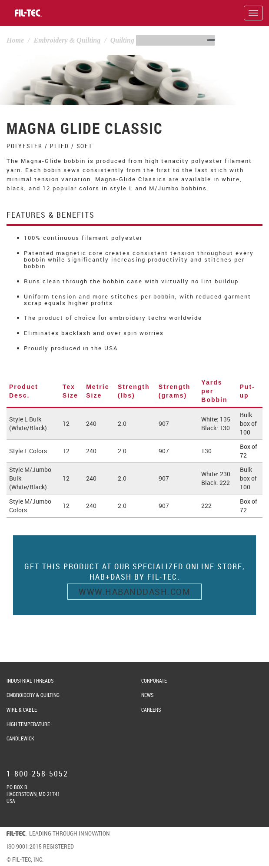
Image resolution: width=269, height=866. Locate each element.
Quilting (122, 40)
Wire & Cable (22, 709)
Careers (151, 709)
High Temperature (28, 723)
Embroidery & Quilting (66, 40)
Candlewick (20, 738)
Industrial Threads (30, 680)
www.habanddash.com (134, 591)
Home (15, 40)
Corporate (154, 680)
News (147, 694)
